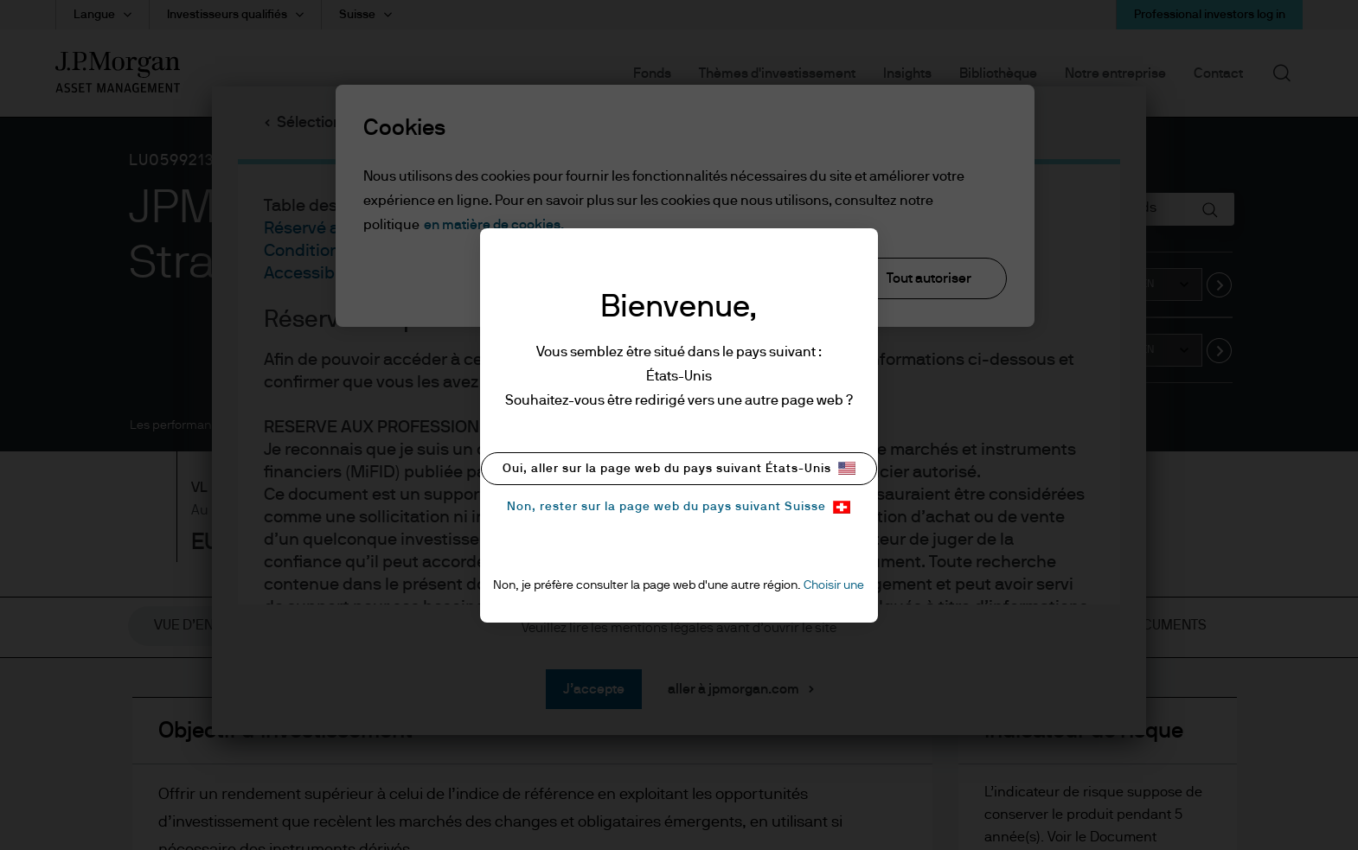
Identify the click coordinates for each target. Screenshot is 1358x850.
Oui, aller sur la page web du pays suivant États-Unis (679, 468)
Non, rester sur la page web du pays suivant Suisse (678, 507)
